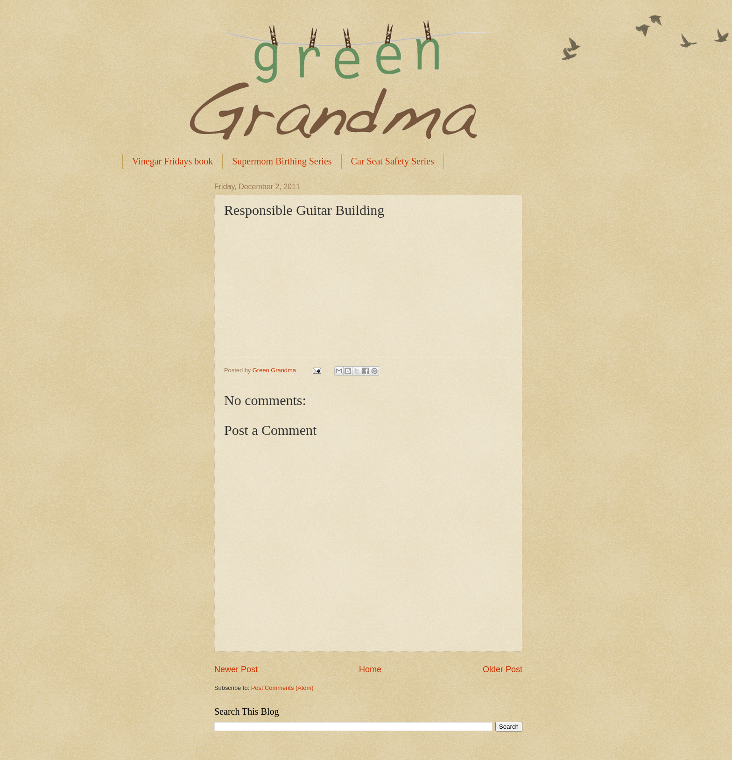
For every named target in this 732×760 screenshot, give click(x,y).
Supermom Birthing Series (281, 161)
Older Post (502, 669)
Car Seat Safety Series (392, 161)
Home (370, 669)
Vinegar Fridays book (172, 161)
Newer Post (236, 669)
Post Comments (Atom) (282, 687)
